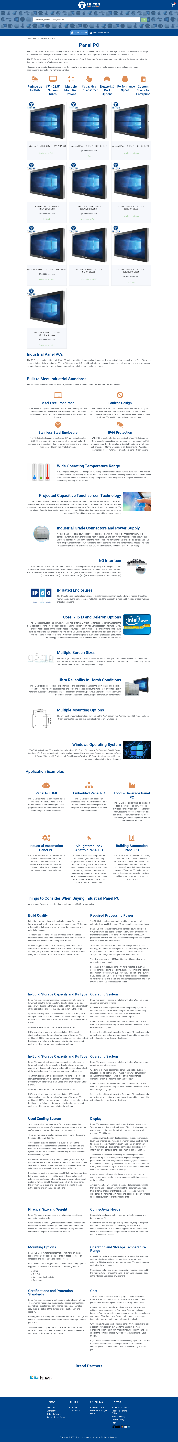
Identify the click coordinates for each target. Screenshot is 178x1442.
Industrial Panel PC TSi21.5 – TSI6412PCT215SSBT (47, 333)
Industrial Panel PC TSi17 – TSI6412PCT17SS (47, 207)
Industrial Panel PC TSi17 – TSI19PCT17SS (47, 146)
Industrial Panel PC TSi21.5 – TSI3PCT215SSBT (89, 270)
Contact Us (51, 1411)
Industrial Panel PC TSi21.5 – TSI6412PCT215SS (131, 270)
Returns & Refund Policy (119, 1412)
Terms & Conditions (120, 1407)
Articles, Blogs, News (56, 1417)
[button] (79, 32)
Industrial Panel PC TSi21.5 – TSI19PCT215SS (131, 207)
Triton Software (53, 1414)
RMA (114, 1423)
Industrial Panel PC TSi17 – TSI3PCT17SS (89, 146)
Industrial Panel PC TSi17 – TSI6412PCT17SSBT (89, 207)
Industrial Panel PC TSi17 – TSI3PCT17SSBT (131, 146)
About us (51, 1407)
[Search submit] (144, 20)
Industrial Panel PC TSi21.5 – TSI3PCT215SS (46, 269)
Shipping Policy (118, 1416)
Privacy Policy (118, 1420)
